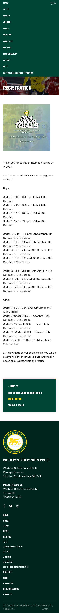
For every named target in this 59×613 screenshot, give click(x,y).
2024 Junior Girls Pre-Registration (15, 567)
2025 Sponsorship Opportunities (18, 73)
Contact (6, 60)
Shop (5, 66)
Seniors (6, 16)
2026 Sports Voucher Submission (25, 393)
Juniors (6, 22)
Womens (6, 551)
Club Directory (10, 54)
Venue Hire (8, 41)
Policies (7, 572)
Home (5, 515)
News (5, 3)
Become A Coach (16, 405)
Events (6, 28)
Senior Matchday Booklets (12, 547)
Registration (15, 399)
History (6, 526)
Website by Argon (47, 607)
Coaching (7, 35)
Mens (5, 542)
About (5, 9)
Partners (7, 47)
